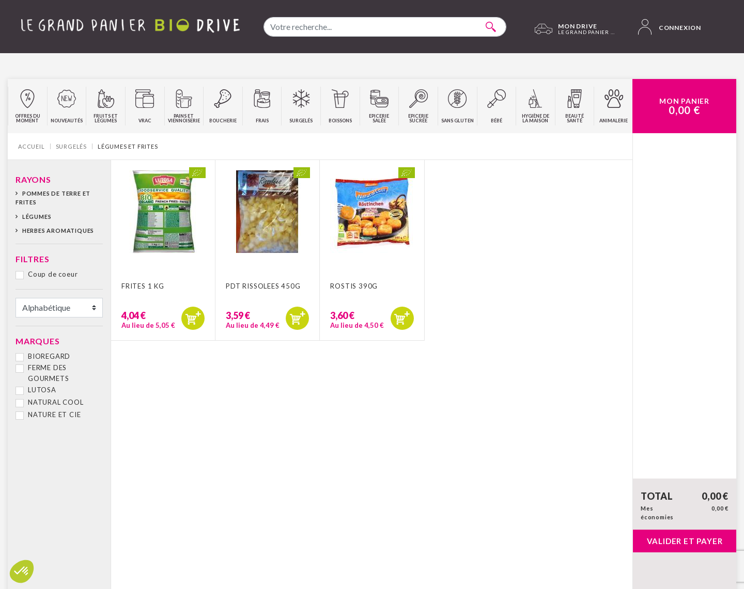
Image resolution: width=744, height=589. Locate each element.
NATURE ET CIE (54, 414)
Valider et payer (685, 541)
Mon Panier (684, 106)
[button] (21, 571)
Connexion (669, 27)
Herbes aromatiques (58, 230)
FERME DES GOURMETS (48, 373)
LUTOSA (42, 390)
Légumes (37, 216)
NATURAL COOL (56, 402)
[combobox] (385, 27)
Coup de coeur (53, 274)
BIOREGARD (49, 356)
